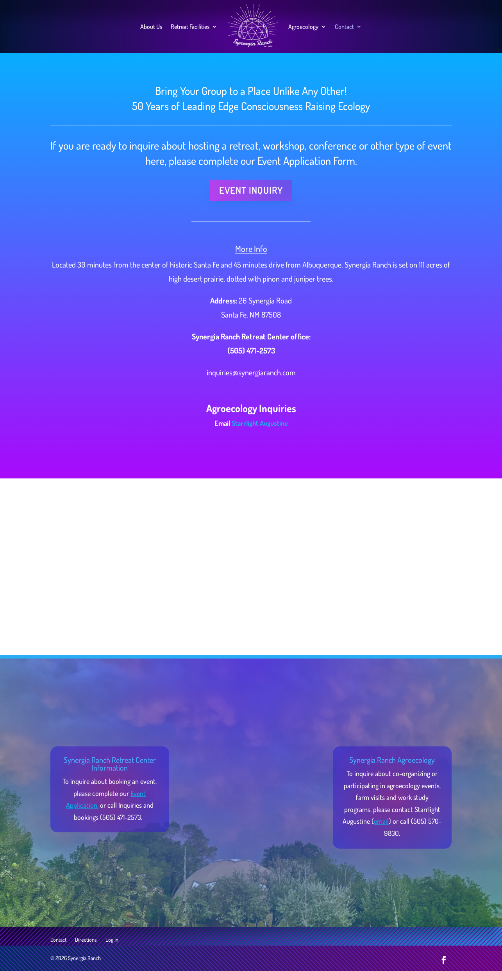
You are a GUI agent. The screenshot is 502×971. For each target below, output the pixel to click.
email (381, 821)
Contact (344, 26)
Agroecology (303, 26)
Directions (86, 940)
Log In (111, 940)
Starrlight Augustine (260, 423)
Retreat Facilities (190, 26)
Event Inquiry (251, 190)
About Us (151, 26)
